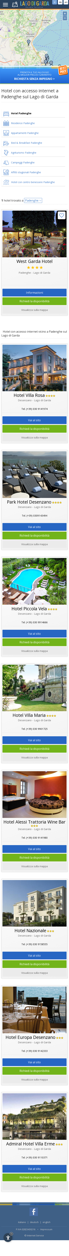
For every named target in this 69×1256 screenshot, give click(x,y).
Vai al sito (34, 420)
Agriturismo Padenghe (23, 152)
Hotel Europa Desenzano (30, 1037)
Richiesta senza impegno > (34, 74)
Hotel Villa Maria (29, 715)
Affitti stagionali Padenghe (26, 172)
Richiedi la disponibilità (34, 301)
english (46, 1222)
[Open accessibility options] (8, 1237)
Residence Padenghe (23, 123)
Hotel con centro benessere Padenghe (33, 182)
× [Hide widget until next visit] (11, 1233)
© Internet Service (34, 1235)
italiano (22, 1222)
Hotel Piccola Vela (29, 609)
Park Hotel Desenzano (29, 502)
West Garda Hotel (34, 261)
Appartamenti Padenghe (25, 133)
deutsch (34, 1222)
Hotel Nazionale (30, 930)
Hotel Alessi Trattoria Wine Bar (34, 822)
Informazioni (34, 293)
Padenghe (31, 200)
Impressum (46, 1229)
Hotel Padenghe (21, 113)
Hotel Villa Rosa (29, 395)
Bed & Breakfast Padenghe (26, 142)
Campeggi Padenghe (23, 162)
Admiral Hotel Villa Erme (30, 1144)
